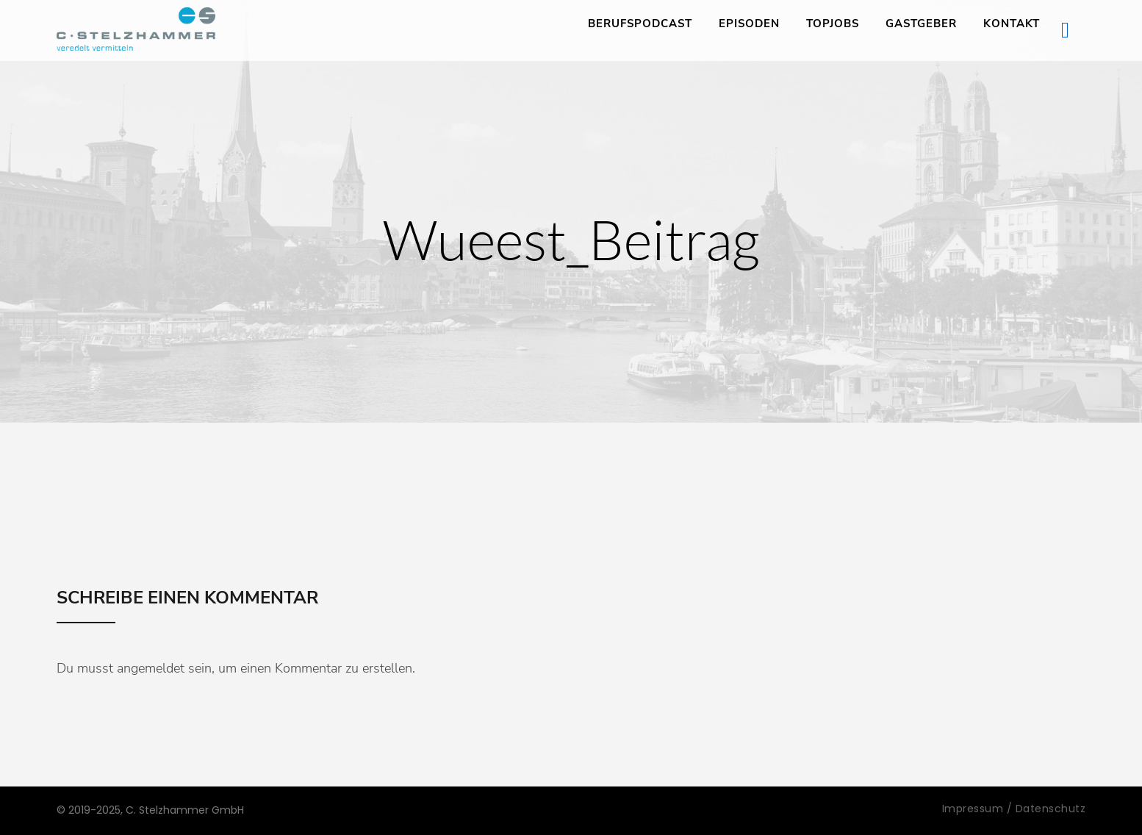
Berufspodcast (640, 23)
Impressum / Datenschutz (1014, 808)
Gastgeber (921, 23)
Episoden (749, 23)
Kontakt (1011, 23)
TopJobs (832, 23)
